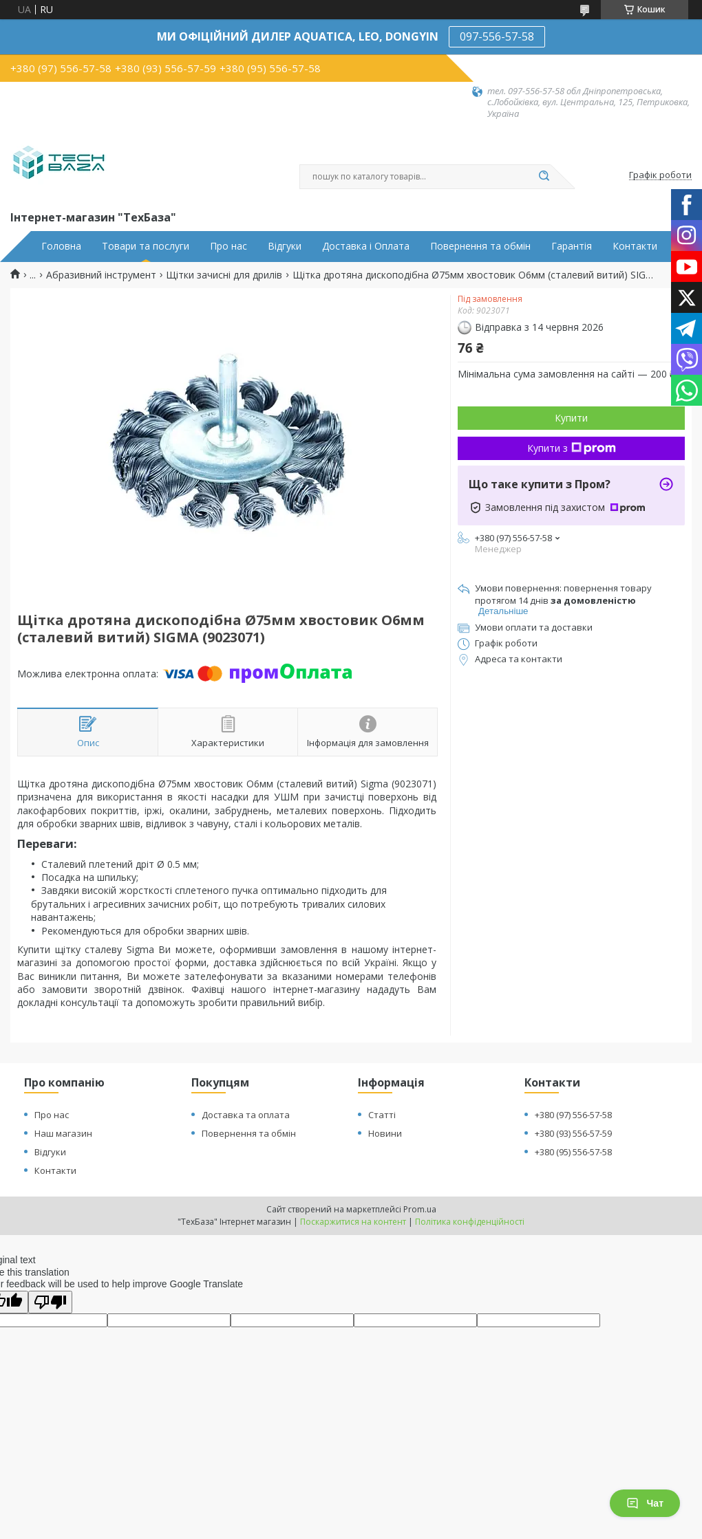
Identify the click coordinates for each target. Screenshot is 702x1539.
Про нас (228, 246)
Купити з (571, 448)
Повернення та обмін (480, 246)
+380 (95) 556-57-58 (573, 1152)
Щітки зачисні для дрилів (224, 275)
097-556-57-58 (497, 36)
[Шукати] (543, 176)
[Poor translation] (50, 1302)
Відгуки (284, 246)
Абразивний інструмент (101, 275)
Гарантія (571, 246)
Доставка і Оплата (366, 246)
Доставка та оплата (246, 1115)
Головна (61, 246)
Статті (382, 1115)
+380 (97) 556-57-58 (573, 1115)
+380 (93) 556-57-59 (573, 1133)
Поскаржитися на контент (353, 1221)
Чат (644, 1503)
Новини (385, 1133)
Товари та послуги (145, 246)
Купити (571, 417)
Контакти (635, 246)
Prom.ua (419, 1209)
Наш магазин (63, 1133)
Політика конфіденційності (469, 1221)
